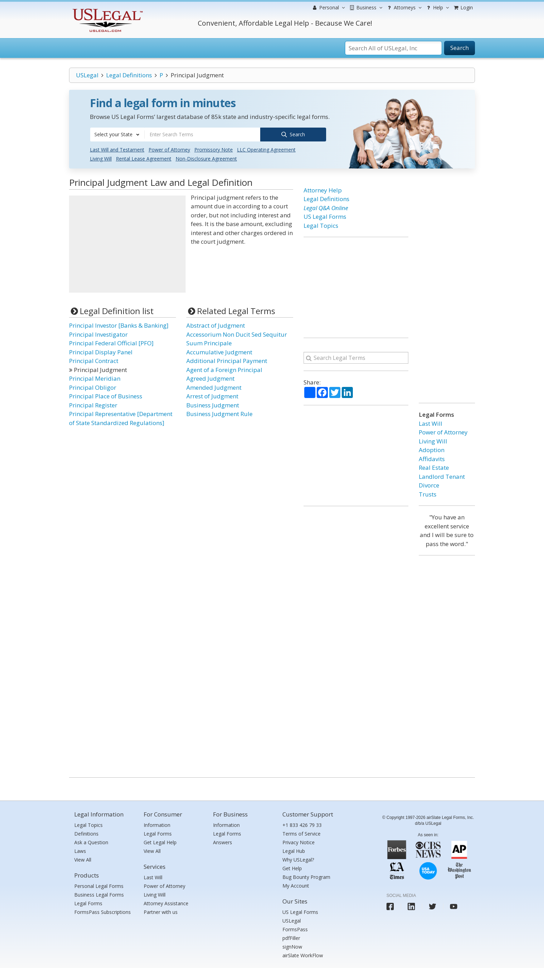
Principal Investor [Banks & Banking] (119, 325)
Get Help (292, 867)
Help (437, 7)
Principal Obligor (92, 386)
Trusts (427, 494)
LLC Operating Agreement (266, 149)
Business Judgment (212, 404)
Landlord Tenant (442, 476)
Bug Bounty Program (306, 876)
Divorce (429, 485)
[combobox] (117, 134)
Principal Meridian (94, 378)
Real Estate (434, 467)
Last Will (430, 423)
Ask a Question (91, 841)
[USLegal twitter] (432, 905)
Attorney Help (323, 189)
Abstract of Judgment (215, 325)
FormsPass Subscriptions (102, 911)
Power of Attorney (169, 149)
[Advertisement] (127, 243)
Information (157, 824)
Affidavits (432, 458)
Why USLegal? (298, 859)
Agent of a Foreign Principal (224, 369)
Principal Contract (93, 360)
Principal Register (93, 404)
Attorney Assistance (166, 902)
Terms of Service (301, 833)
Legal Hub (293, 850)
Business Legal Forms (99, 893)
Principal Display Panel (101, 351)
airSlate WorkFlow (302, 954)
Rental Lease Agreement (143, 158)
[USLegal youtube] (453, 905)
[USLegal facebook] (390, 905)
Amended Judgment (213, 386)
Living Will (101, 158)
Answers (222, 841)
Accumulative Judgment (219, 351)
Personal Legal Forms (99, 885)
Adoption (431, 449)
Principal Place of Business (105, 395)
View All (82, 859)
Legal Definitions (129, 75)
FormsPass (295, 928)
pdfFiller (291, 937)
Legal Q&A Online (326, 207)
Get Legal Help (160, 841)
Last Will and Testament (117, 149)
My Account (295, 885)
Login (463, 7)
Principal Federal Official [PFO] (111, 342)
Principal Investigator (98, 333)
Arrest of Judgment (212, 395)
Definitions (86, 833)
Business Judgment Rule (219, 413)
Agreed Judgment (210, 378)
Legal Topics (321, 225)
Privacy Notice (298, 841)
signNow (292, 945)
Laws (80, 850)
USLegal (87, 75)
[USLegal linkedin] (411, 905)
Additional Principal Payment (226, 360)
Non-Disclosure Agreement (206, 158)
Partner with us (161, 911)
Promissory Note (213, 149)
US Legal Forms (325, 216)
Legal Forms (88, 902)
